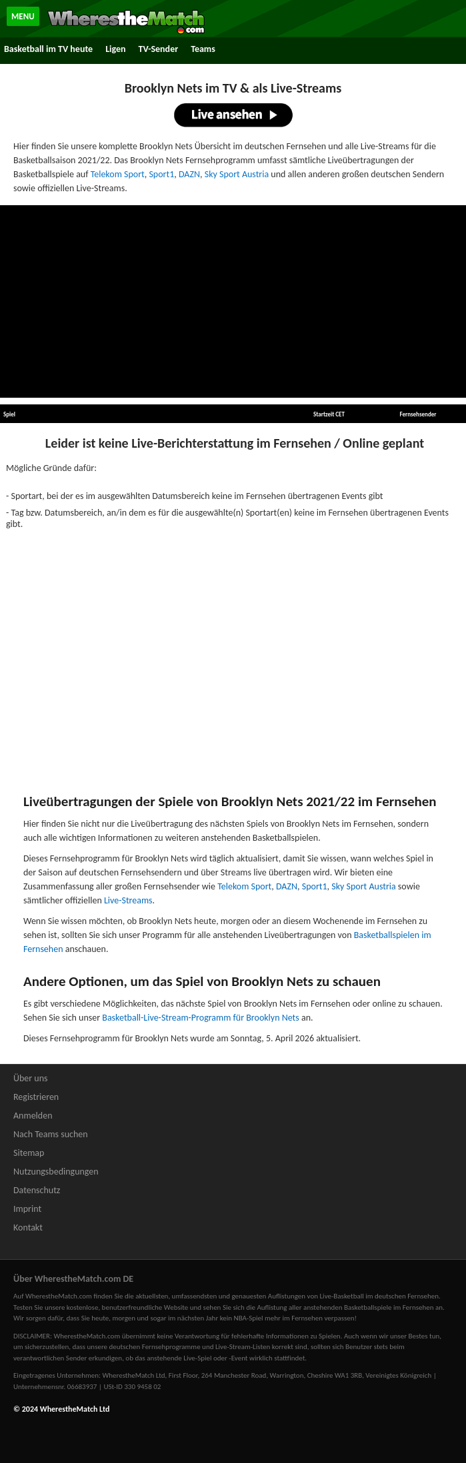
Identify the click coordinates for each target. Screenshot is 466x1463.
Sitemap (28, 1153)
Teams (203, 49)
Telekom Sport (118, 174)
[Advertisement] (233, 302)
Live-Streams (128, 900)
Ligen (115, 49)
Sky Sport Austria (237, 174)
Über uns (30, 1078)
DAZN (189, 174)
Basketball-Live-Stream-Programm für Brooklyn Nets (200, 1017)
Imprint (27, 1209)
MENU (23, 16)
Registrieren (36, 1097)
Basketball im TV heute (48, 49)
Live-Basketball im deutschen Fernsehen (379, 1296)
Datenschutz (36, 1190)
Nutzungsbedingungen (56, 1171)
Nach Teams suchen (50, 1134)
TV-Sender (159, 49)
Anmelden (33, 1115)
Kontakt (28, 1227)
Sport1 (161, 174)
